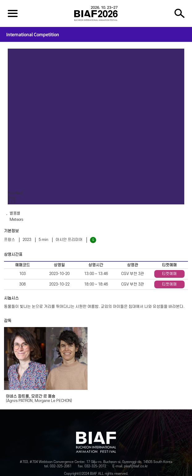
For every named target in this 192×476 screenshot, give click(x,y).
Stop (12, 198)
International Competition (32, 34)
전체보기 (12, 13)
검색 (179, 13)
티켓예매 (169, 274)
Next (20, 193)
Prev (12, 193)
